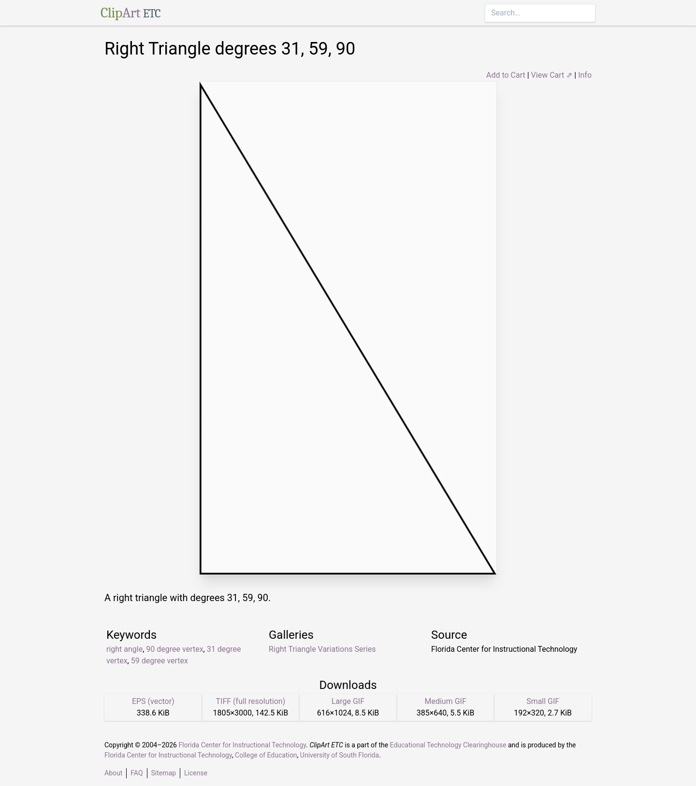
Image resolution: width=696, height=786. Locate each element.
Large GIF (348, 701)
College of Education (266, 755)
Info (585, 75)
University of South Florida (339, 755)
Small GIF (542, 701)
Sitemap (163, 773)
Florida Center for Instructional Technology (242, 745)
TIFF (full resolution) (251, 701)
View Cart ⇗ (552, 75)
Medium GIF (445, 701)
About (113, 773)
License (195, 773)
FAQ (136, 773)
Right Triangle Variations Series (322, 649)
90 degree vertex (174, 649)
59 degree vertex (159, 660)
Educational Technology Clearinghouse (448, 745)
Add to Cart (505, 75)
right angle (124, 649)
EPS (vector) (153, 701)
